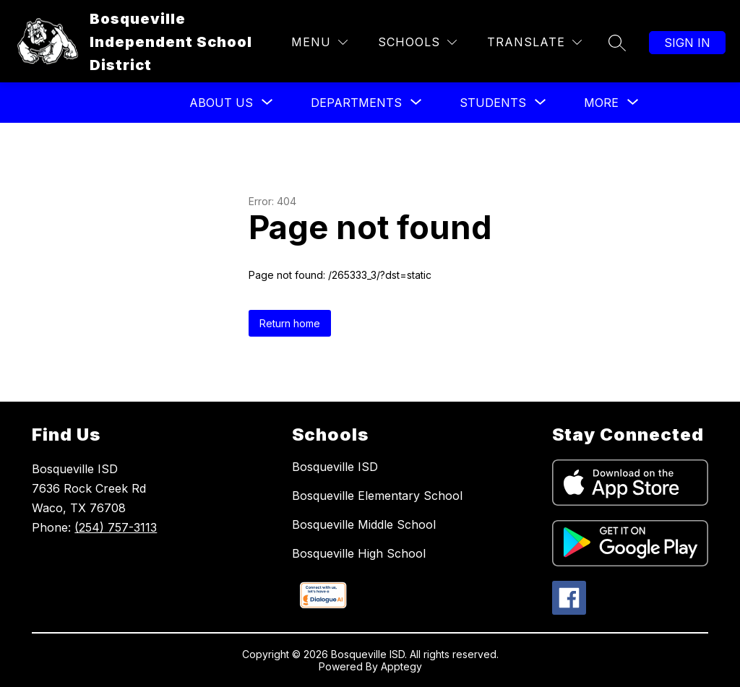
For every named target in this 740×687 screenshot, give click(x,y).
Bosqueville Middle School (364, 524)
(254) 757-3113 (115, 527)
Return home (289, 323)
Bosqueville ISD (335, 466)
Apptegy (401, 666)
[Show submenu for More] (601, 102)
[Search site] (617, 42)
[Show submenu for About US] (221, 102)
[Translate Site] (534, 42)
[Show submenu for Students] (493, 102)
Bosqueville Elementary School (377, 495)
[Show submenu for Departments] (356, 102)
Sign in (687, 42)
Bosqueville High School (359, 553)
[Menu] (319, 42)
